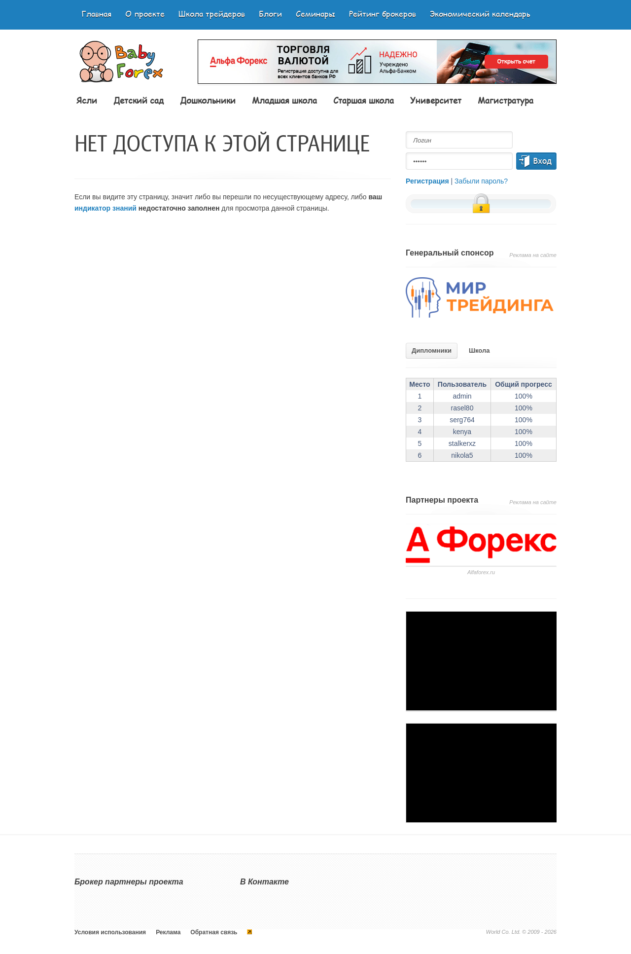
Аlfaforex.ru (481, 572)
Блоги (270, 13)
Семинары (315, 13)
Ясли (86, 100)
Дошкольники (208, 100)
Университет (435, 100)
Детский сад (138, 100)
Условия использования (110, 932)
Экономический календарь (480, 13)
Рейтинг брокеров (382, 13)
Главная (96, 13)
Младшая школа (284, 100)
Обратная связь (213, 932)
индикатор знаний (105, 208)
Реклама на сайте (533, 255)
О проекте (145, 13)
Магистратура (505, 100)
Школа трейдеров (211, 13)
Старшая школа (363, 100)
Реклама (168, 932)
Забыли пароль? (481, 181)
